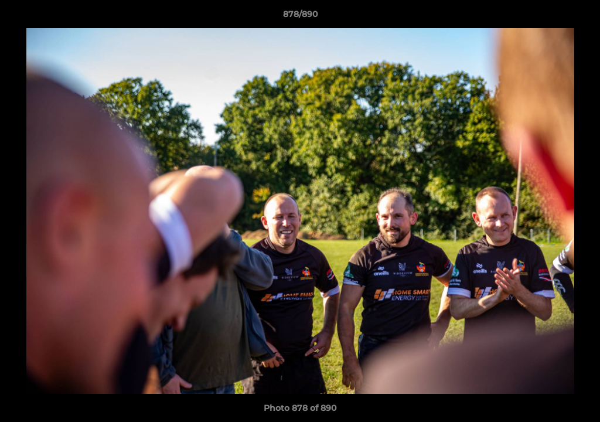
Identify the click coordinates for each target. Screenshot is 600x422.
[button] (579, 17)
